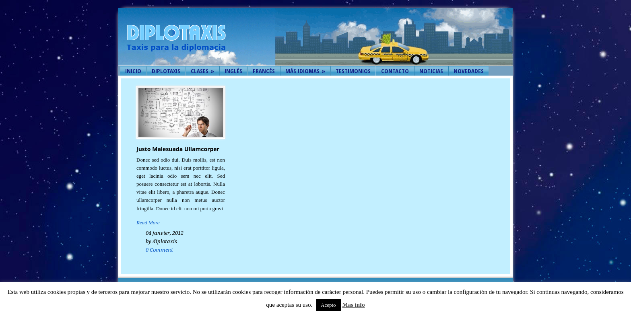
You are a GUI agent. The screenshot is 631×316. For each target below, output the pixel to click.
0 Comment (159, 250)
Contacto (395, 71)
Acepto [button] (328, 305)
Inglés (233, 71)
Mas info (353, 305)
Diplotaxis (166, 71)
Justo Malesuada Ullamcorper (177, 149)
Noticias (431, 71)
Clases (202, 71)
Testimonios (353, 71)
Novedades (469, 71)
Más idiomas (305, 71)
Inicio (133, 71)
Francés (264, 71)
